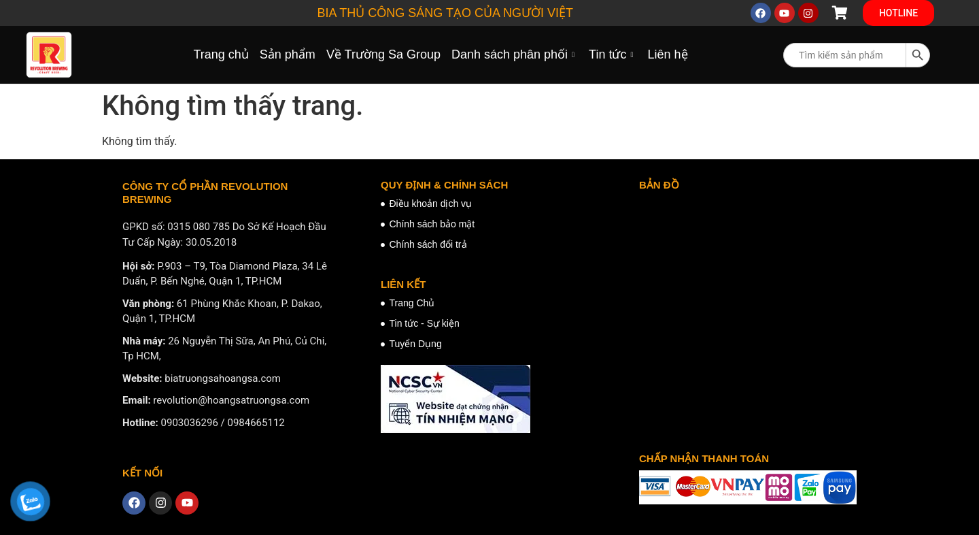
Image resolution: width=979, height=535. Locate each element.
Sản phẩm (287, 54)
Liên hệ (667, 54)
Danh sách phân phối (514, 54)
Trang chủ (220, 54)
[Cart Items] (840, 13)
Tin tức (612, 54)
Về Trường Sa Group (383, 54)
